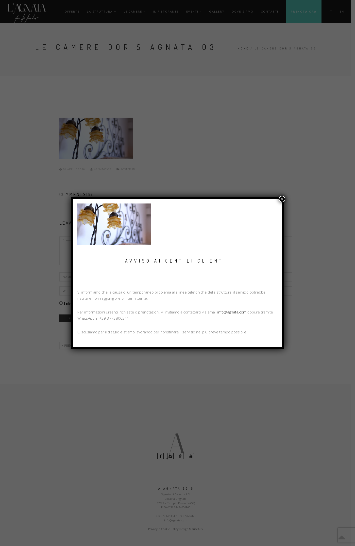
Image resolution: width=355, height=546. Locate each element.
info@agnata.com (231, 312)
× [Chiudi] (282, 199)
